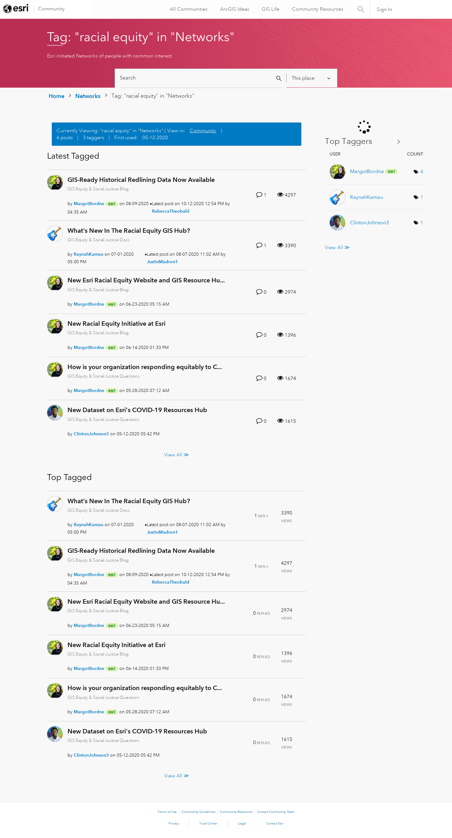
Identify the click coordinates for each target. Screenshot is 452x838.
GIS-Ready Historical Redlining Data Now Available (141, 179)
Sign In (384, 9)
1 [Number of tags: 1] (421, 197)
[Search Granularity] (311, 78)
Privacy (174, 823)
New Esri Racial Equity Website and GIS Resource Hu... (146, 280)
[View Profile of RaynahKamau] (88, 254)
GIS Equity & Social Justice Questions (103, 376)
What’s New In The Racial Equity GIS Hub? (128, 230)
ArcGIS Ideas (234, 9)
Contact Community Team (275, 812)
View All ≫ (176, 454)
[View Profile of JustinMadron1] (162, 261)
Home (56, 96)
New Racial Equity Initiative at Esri (116, 323)
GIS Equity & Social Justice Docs (98, 239)
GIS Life (270, 9)
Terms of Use (167, 812)
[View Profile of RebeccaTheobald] (170, 211)
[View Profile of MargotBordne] (89, 203)
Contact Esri (274, 823)
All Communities (188, 9)
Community (51, 9)
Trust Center (208, 823)
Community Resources (317, 9)
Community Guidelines (198, 812)
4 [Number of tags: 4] (421, 172)
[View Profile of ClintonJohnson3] (91, 434)
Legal (242, 823)
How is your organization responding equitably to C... (144, 367)
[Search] (201, 78)
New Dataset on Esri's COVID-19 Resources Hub (137, 410)
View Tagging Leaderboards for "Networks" (365, 141)
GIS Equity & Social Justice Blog (98, 189)
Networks (87, 96)
